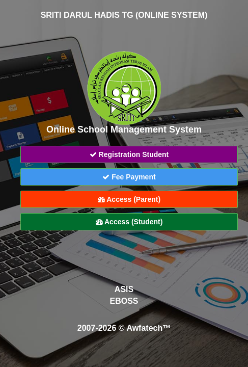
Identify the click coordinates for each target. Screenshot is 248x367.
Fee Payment (128, 177)
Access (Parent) (129, 199)
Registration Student (129, 154)
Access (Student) (129, 222)
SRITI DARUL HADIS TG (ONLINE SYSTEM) (124, 15)
